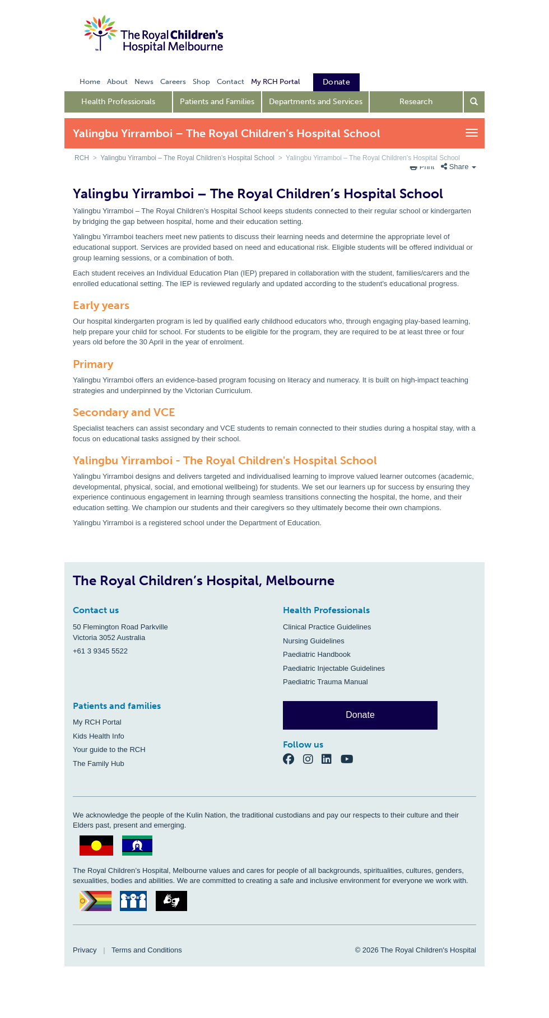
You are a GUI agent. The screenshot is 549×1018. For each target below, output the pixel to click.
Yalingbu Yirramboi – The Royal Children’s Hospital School (187, 158)
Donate (360, 715)
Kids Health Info (98, 736)
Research (415, 101)
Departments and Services (315, 101)
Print (423, 166)
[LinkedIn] (331, 759)
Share (458, 166)
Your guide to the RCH (109, 749)
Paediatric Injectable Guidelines (334, 668)
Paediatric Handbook (317, 654)
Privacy (85, 950)
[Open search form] (474, 102)
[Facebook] (293, 759)
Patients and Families (217, 101)
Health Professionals (118, 101)
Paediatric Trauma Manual (325, 682)
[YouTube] (350, 759)
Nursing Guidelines (314, 641)
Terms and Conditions (146, 950)
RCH (82, 158)
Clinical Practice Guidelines (327, 627)
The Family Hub (98, 763)
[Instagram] (312, 759)
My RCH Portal (97, 722)
